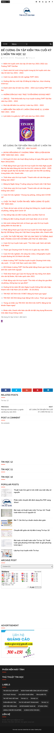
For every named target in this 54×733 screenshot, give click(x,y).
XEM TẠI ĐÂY (31, 148)
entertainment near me (27, 706)
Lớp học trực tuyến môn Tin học (26, 550)
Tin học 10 (34, 698)
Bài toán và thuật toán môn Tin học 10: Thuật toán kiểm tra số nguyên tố (32, 511)
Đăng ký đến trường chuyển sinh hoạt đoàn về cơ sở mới (26, 219)
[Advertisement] (27, 29)
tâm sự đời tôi (41, 694)
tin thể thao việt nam (10, 698)
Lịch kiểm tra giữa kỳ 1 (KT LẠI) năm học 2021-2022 (24, 116)
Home (5, 44)
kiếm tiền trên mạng (10, 706)
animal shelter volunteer (12, 710)
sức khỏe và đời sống (26, 694)
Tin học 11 (24, 698)
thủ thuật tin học (9, 694)
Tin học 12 (31, 58)
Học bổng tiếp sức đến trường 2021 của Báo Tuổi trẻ (24, 215)
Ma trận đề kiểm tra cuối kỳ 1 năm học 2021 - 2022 (24, 105)
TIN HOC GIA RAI (18, 729)
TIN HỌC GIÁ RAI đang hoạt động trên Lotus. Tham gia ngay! (28, 298)
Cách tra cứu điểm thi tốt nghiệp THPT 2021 (21, 77)
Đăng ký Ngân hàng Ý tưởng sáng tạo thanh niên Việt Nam (27, 184)
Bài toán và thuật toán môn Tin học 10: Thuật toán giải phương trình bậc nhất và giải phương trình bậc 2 (32, 542)
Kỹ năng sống (42, 706)
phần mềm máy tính (9, 702)
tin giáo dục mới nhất (10, 691)
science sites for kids (31, 710)
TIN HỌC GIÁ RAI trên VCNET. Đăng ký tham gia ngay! (25, 294)
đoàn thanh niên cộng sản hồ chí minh (34, 691)
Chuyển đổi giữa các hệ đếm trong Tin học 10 (31, 530)
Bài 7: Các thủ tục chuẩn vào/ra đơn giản (30, 520)
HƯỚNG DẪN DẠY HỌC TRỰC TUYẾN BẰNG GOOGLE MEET (27, 94)
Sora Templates (36, 729)
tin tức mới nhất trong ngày (29, 702)
